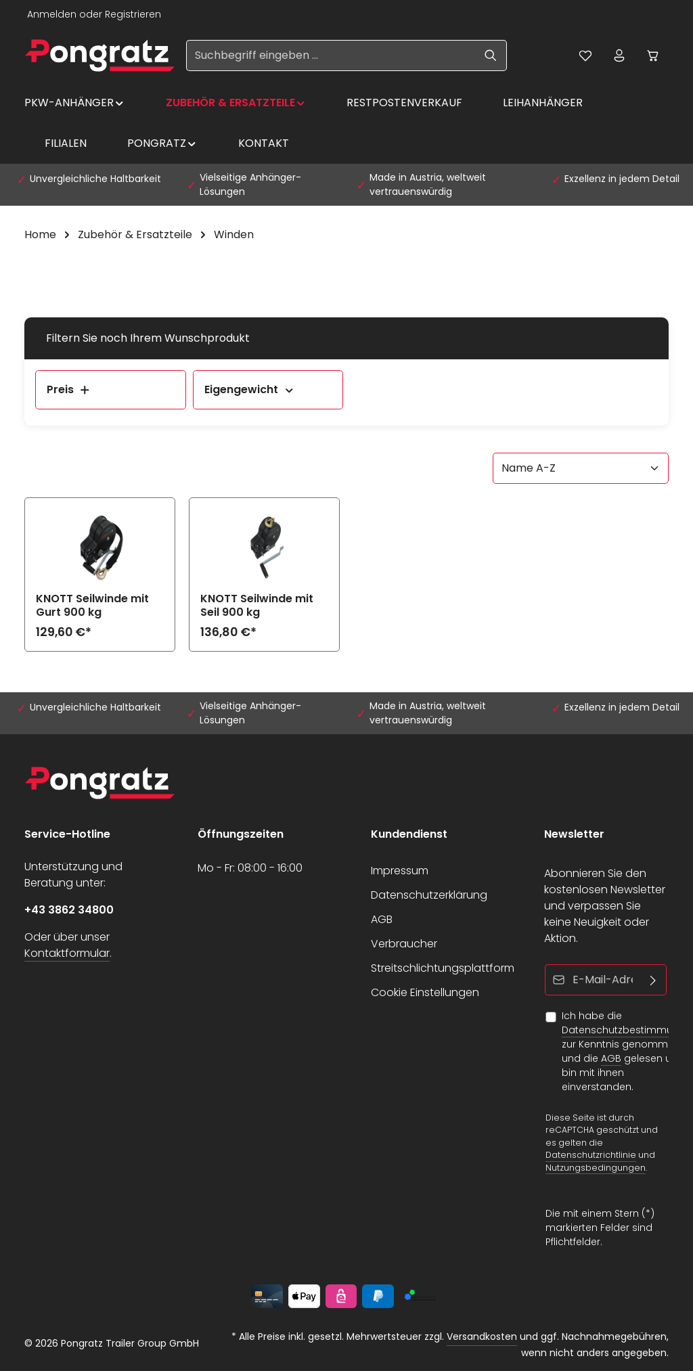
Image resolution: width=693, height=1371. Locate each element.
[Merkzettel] (585, 55)
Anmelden (51, 14)
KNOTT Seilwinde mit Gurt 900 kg (92, 605)
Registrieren (133, 14)
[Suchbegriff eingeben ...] (331, 55)
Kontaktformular (67, 953)
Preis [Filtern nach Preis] (69, 389)
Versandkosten (482, 1336)
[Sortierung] (581, 468)
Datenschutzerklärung (429, 895)
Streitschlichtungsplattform (442, 968)
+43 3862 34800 (69, 910)
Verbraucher (404, 943)
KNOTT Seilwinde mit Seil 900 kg (256, 605)
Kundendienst (409, 834)
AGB (382, 919)
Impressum (399, 870)
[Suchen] (491, 55)
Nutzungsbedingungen (595, 1167)
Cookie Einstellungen (425, 992)
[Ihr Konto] (619, 55)
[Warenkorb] (653, 55)
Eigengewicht (249, 389)
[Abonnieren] (653, 979)
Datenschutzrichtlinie (590, 1155)
